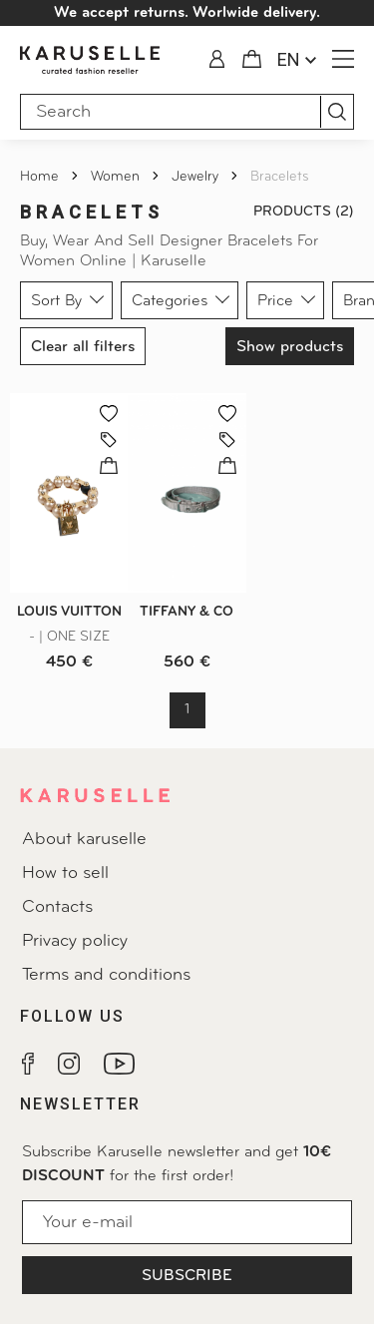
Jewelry (197, 177)
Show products (289, 347)
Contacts (57, 907)
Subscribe (187, 1276)
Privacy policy (75, 941)
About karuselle (84, 839)
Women (117, 177)
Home (41, 177)
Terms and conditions (106, 975)
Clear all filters (83, 347)
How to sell (65, 873)
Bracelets (279, 177)
